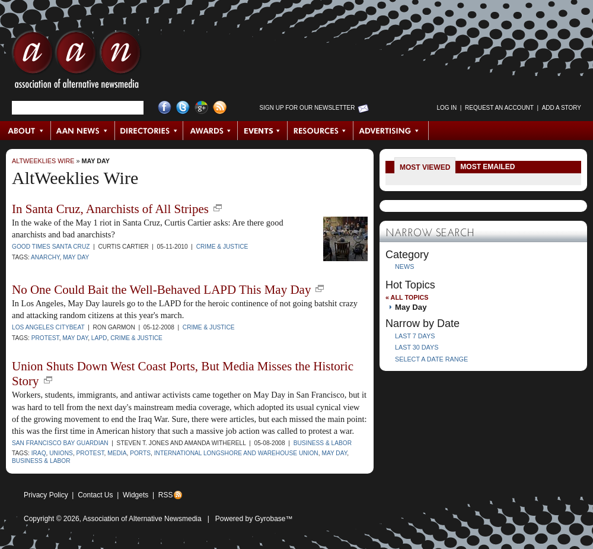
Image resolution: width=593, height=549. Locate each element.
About (26, 130)
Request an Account (499, 107)
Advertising (390, 130)
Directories (149, 130)
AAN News (83, 130)
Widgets (135, 495)
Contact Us (95, 495)
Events (263, 130)
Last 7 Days (415, 335)
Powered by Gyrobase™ (254, 519)
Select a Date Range (431, 359)
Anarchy (45, 257)
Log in (446, 107)
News (404, 266)
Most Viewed (425, 167)
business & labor (41, 461)
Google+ (201, 108)
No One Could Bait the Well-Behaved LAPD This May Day (161, 290)
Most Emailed (487, 167)
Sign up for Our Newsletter (307, 107)
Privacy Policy (46, 495)
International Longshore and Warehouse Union (236, 453)
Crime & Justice (222, 246)
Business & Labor (323, 443)
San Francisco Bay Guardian (60, 443)
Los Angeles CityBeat (48, 327)
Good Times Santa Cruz (51, 246)
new (218, 208)
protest (45, 338)
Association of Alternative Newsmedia (142, 519)
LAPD (99, 338)
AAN (76, 62)
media (116, 453)
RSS (165, 495)
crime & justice (136, 338)
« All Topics (406, 297)
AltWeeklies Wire (43, 160)
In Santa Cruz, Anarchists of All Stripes (110, 209)
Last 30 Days (416, 347)
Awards (210, 130)
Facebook (164, 108)
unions (61, 453)
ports (140, 453)
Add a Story (561, 107)
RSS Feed (220, 108)
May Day (95, 160)
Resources (320, 130)
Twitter (183, 108)
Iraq (38, 453)
